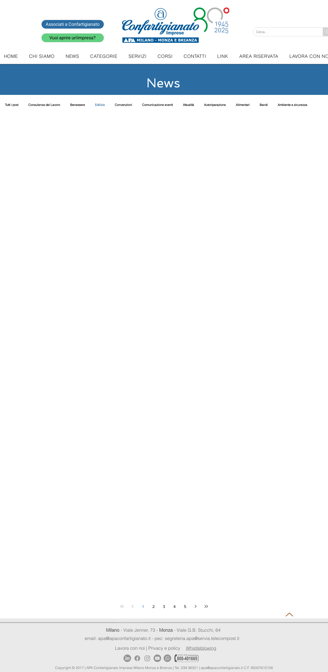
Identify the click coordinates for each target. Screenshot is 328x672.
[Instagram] (147, 658)
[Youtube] (157, 658)
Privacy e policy (164, 648)
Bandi (264, 105)
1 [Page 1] (143, 606)
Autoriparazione (215, 105)
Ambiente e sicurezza (292, 105)
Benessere (77, 105)
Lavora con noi (130, 648)
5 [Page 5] (185, 606)
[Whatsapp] (167, 658)
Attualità (188, 105)
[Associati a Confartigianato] (72, 24)
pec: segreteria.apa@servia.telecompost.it (198, 638)
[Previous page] (132, 606)
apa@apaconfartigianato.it (222, 667)
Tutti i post (11, 105)
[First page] (122, 606)
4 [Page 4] (174, 606)
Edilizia (100, 105)
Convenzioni (123, 105)
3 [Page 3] (164, 606)
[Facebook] (137, 658)
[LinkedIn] (127, 658)
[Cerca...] (284, 32)
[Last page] (206, 606)
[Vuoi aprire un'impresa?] (72, 37)
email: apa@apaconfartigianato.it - (120, 638)
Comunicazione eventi (157, 105)
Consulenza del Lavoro (44, 105)
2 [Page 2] (153, 606)
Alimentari (243, 105)
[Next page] (195, 606)
